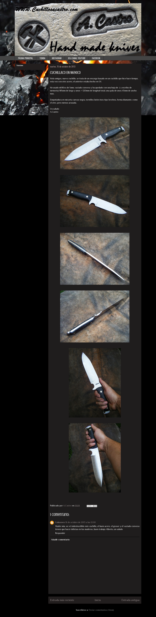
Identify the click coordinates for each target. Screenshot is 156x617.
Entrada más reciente (62, 600)
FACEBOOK (96, 58)
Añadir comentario (60, 539)
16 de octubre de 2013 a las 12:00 (80, 522)
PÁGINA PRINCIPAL (25, 58)
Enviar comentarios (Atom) (101, 610)
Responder (60, 533)
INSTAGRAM (57, 58)
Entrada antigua (130, 600)
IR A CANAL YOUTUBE (76, 58)
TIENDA (42, 58)
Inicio (98, 600)
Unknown (60, 522)
